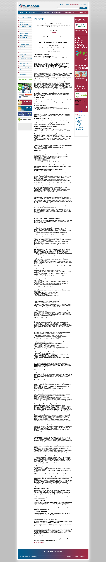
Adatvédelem (23, 74)
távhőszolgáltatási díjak (25, 26)
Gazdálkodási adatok (24, 39)
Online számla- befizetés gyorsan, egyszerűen (81, 42)
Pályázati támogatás (25, 48)
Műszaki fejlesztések (25, 44)
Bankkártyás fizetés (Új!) (25, 17)
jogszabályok (23, 28)
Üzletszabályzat (23, 37)
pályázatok (22, 46)
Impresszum (69, 556)
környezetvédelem (24, 33)
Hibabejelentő (23, 22)
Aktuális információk (31, 12)
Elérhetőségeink (69, 12)
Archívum (22, 56)
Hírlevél (21, 12)
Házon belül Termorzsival (81, 66)
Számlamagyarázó (24, 63)
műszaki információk (57, 12)
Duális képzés (23, 65)
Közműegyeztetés (24, 69)
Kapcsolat (76, 556)
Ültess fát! (80, 20)
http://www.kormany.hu (39, 542)
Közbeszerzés (23, 72)
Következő (80, 111)
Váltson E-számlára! (80, 87)
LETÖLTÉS (53, 32)
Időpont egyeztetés (24, 24)
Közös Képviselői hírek (25, 67)
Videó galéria (23, 54)
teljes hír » (85, 32)
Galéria (21, 52)
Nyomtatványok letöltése (26, 58)
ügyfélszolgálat (44, 12)
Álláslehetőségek (81, 12)
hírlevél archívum (24, 35)
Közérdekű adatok (24, 42)
